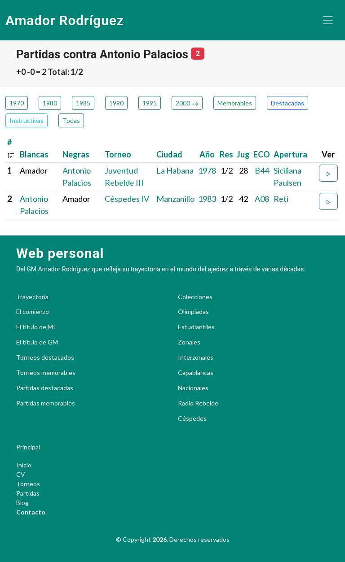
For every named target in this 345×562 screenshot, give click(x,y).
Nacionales (193, 388)
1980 (50, 103)
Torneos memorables (45, 373)
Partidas (28, 493)
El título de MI (35, 327)
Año (207, 154)
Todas (71, 120)
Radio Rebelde (198, 403)
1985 (83, 103)
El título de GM (37, 342)
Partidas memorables (45, 403)
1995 (149, 103)
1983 (207, 199)
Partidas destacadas (44, 388)
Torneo (118, 154)
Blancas (34, 154)
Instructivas (26, 120)
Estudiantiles (196, 327)
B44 (262, 170)
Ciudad (169, 154)
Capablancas (195, 373)
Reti (281, 199)
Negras (75, 154)
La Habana (175, 170)
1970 (16, 103)
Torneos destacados (45, 357)
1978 (207, 170)
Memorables (234, 103)
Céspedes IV (127, 199)
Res (226, 154)
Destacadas (287, 103)
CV (20, 474)
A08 (262, 199)
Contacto (30, 512)
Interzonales (195, 357)
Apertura (290, 154)
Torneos (28, 484)
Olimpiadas (193, 312)
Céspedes (192, 418)
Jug (243, 154)
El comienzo (32, 312)
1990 (116, 103)
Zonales (189, 342)
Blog (22, 502)
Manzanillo (175, 199)
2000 (187, 103)
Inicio (23, 465)
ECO (261, 154)
